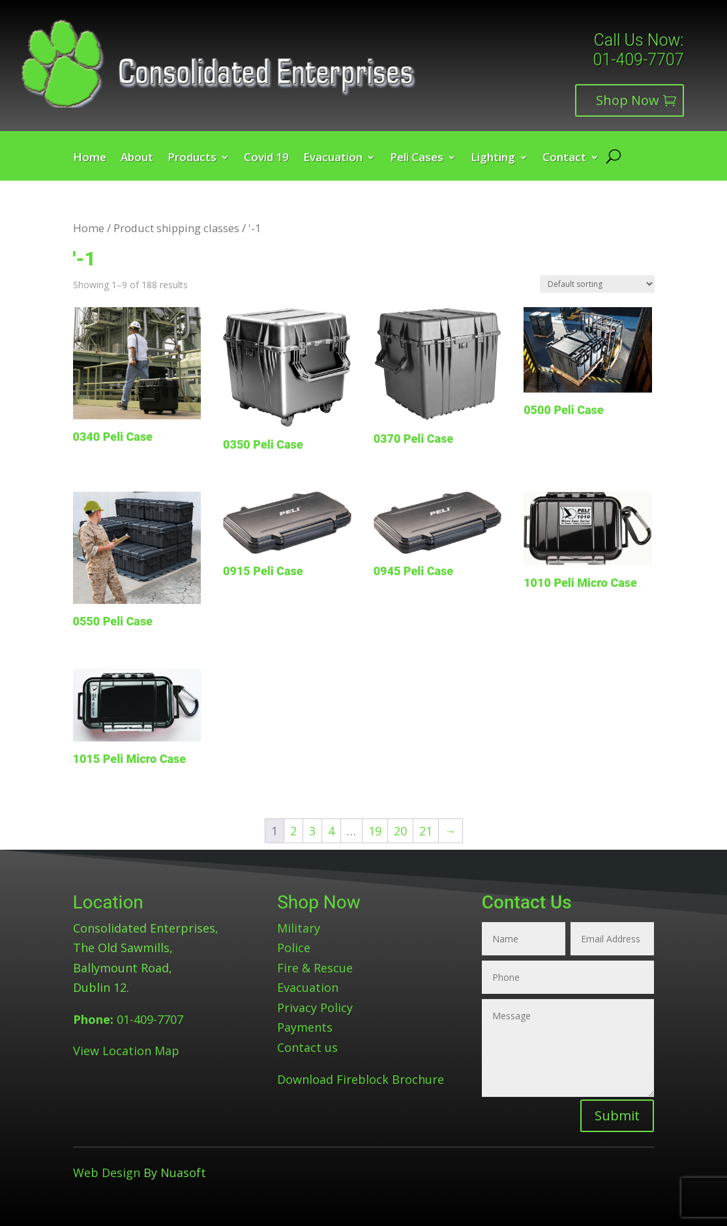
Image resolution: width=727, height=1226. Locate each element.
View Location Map (126, 1050)
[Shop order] (597, 284)
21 (425, 831)
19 (374, 831)
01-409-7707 (638, 59)
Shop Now (627, 100)
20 (400, 831)
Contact (564, 158)
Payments (305, 1027)
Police (293, 947)
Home (89, 158)
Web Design (106, 1172)
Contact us (307, 1047)
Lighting (493, 158)
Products (192, 158)
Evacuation (333, 158)
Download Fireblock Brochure (360, 1079)
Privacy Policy (315, 1007)
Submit (617, 1115)
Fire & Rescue (315, 968)
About (137, 158)
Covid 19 (266, 158)
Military (298, 928)
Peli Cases (416, 158)
